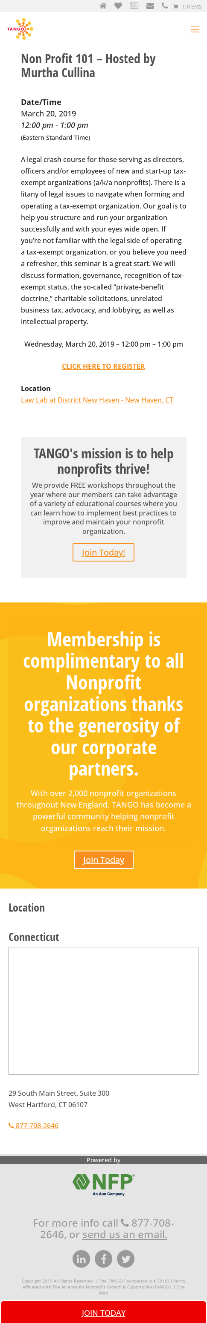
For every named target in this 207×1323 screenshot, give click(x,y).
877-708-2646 (33, 1125)
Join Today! (103, 552)
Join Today (103, 860)
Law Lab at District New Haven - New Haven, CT (97, 400)
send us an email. (124, 1234)
